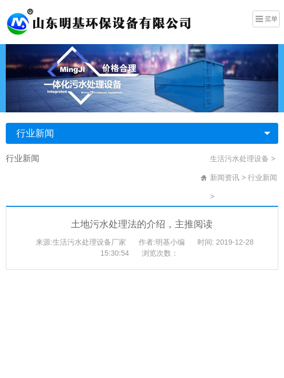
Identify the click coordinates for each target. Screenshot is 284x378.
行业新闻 (35, 133)
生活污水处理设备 (239, 158)
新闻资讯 (224, 177)
